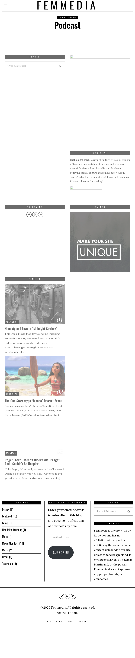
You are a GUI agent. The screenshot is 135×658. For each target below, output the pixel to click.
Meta (5, 564)
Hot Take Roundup (12, 558)
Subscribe (61, 580)
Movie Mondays (11, 571)
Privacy (70, 650)
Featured (7, 544)
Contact (83, 650)
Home (49, 650)
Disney (6, 537)
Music (5, 578)
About (59, 650)
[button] (128, 539)
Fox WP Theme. (67, 641)
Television (8, 592)
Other (5, 585)
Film (4, 551)
